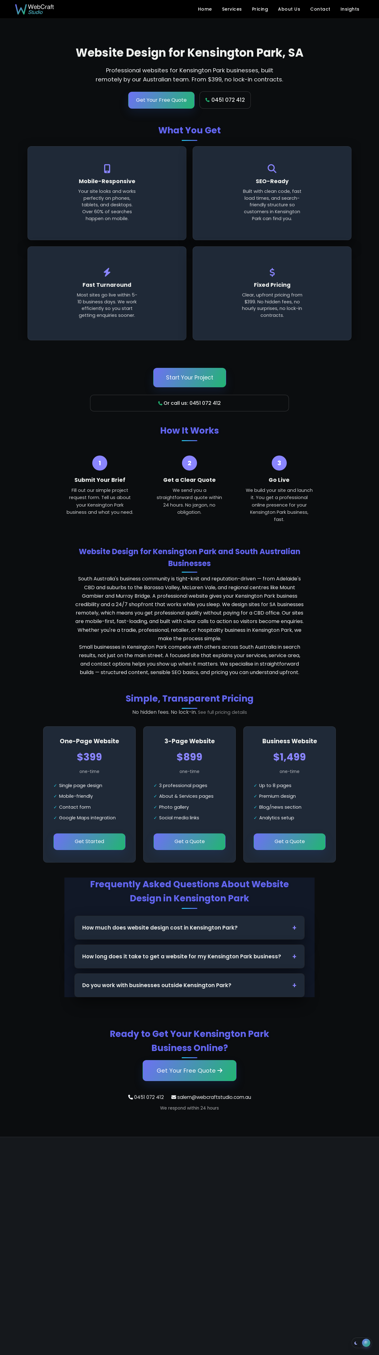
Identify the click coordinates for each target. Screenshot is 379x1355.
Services (232, 9)
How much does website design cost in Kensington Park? (160, 927)
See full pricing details (222, 712)
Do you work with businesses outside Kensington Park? (156, 985)
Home (205, 9)
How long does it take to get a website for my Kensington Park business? (181, 956)
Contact (320, 9)
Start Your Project (189, 377)
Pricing (260, 9)
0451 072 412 (225, 100)
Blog (259, 1210)
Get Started (89, 841)
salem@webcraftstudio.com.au (211, 1097)
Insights (350, 9)
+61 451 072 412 (36, 1212)
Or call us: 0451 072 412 (189, 403)
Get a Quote (189, 841)
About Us (289, 9)
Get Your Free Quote (161, 100)
